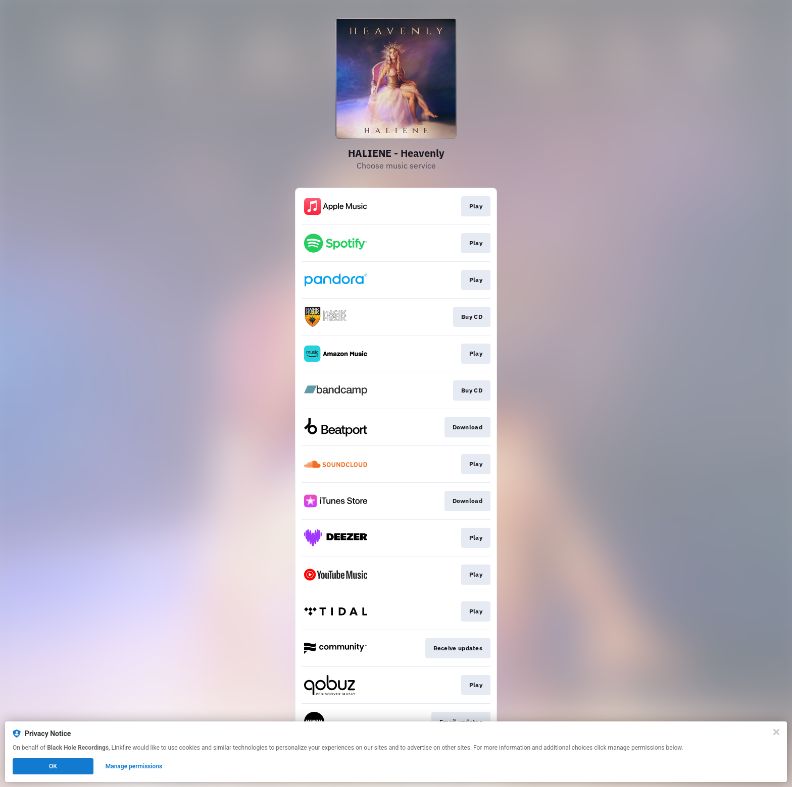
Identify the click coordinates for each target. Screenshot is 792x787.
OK (53, 766)
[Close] (776, 732)
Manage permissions (134, 766)
